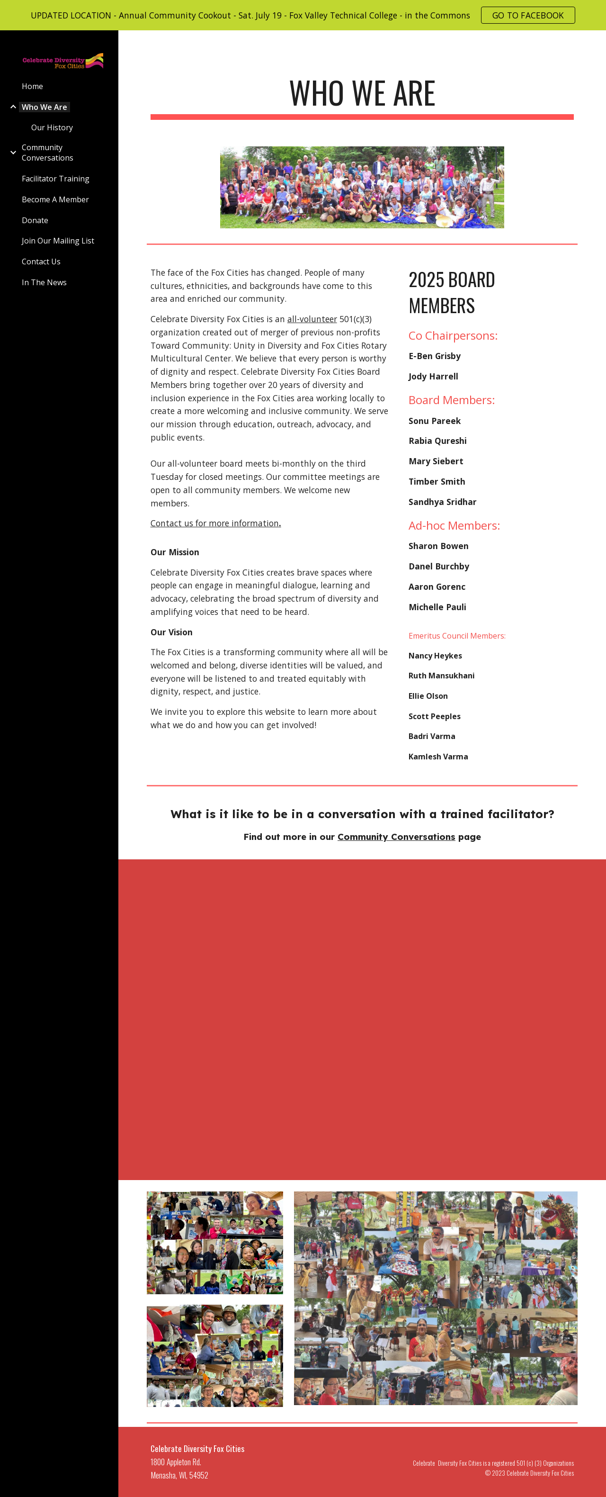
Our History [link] (52, 127)
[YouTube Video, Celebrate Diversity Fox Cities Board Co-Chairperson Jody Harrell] (362, 917)
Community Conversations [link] (47, 152)
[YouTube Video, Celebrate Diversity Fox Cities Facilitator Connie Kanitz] (509, 1020)
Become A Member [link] (55, 199)
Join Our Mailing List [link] (58, 240)
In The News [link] (44, 282)
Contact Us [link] (41, 261)
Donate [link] (35, 220)
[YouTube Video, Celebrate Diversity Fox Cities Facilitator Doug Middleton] (362, 1122)
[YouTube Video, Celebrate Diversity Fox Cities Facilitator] (215, 916)
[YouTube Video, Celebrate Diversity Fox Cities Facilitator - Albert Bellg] (215, 1017)
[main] (362, 97)
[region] (303, 15)
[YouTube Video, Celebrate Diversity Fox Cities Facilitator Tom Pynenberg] (362, 1020)
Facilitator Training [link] (55, 178)
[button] (594, 43)
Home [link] (32, 86)
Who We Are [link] (44, 107)
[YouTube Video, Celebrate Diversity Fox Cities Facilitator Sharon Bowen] (509, 917)
